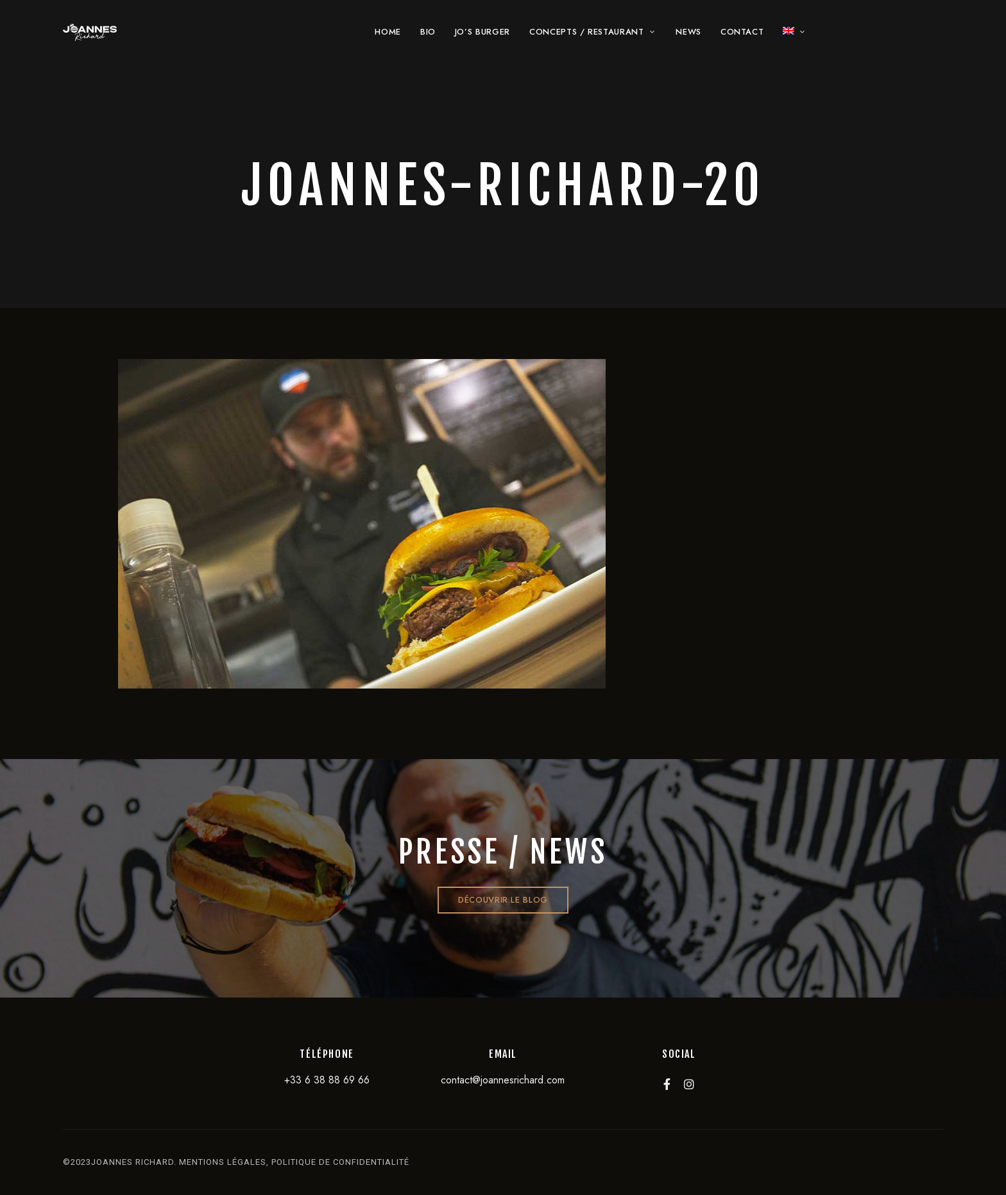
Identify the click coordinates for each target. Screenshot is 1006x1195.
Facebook (666, 1084)
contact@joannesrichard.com (503, 1080)
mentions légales (222, 1162)
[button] (503, 900)
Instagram (689, 1084)
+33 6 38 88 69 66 (327, 1080)
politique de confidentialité (340, 1162)
